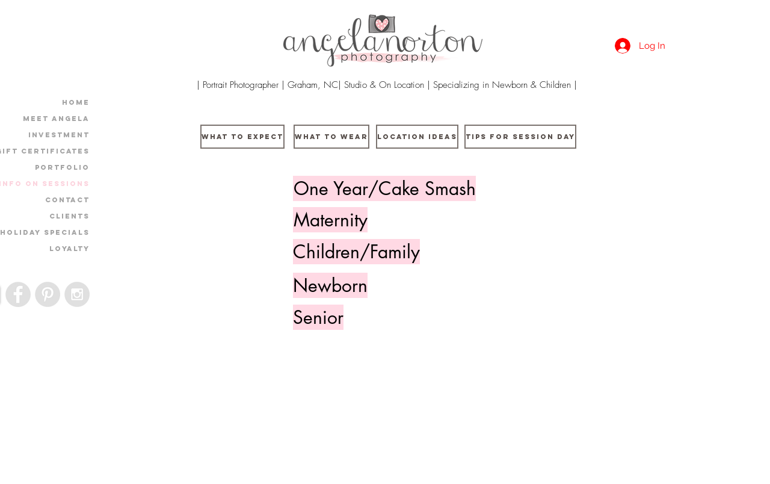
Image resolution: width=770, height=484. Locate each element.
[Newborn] (330, 285)
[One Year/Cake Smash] (384, 188)
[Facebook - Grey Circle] (18, 294)
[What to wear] (331, 137)
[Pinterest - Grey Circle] (47, 294)
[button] (330, 219)
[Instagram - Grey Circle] (77, 294)
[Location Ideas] (417, 137)
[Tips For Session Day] (520, 137)
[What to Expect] (242, 137)
